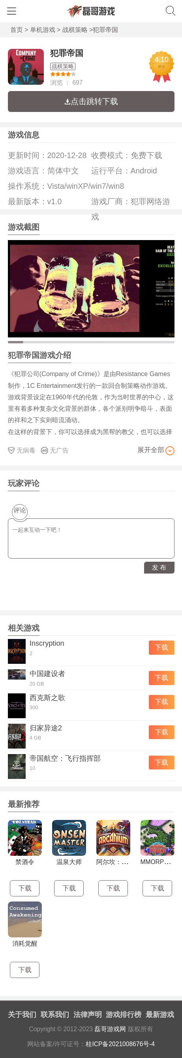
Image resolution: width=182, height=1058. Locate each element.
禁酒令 (24, 862)
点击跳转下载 (91, 101)
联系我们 (55, 1015)
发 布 (159, 567)
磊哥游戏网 (110, 1029)
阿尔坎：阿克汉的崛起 (127, 862)
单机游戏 (42, 29)
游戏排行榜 (123, 1015)
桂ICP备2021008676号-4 (120, 1044)
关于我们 (22, 1015)
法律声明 (87, 1015)
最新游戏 (160, 1015)
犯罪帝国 (66, 53)
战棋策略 (75, 29)
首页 (16, 29)
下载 (161, 647)
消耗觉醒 (25, 943)
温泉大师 (69, 862)
